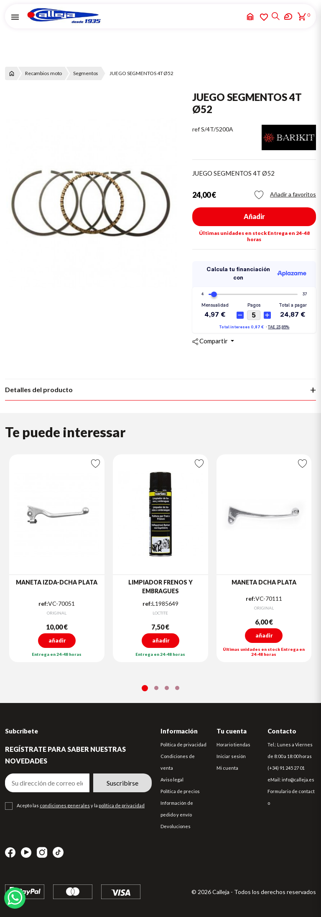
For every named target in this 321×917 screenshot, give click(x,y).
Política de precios (180, 791)
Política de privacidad (183, 744)
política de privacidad (122, 805)
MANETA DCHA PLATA (264, 582)
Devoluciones (175, 826)
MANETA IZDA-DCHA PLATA (56, 582)
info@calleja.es (298, 779)
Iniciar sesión (231, 756)
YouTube (26, 852)
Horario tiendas (233, 744)
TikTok (58, 852)
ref (196, 129)
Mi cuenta (227, 768)
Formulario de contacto (291, 797)
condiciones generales (65, 805)
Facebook (10, 852)
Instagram (42, 852)
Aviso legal (171, 779)
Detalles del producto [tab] (39, 389)
